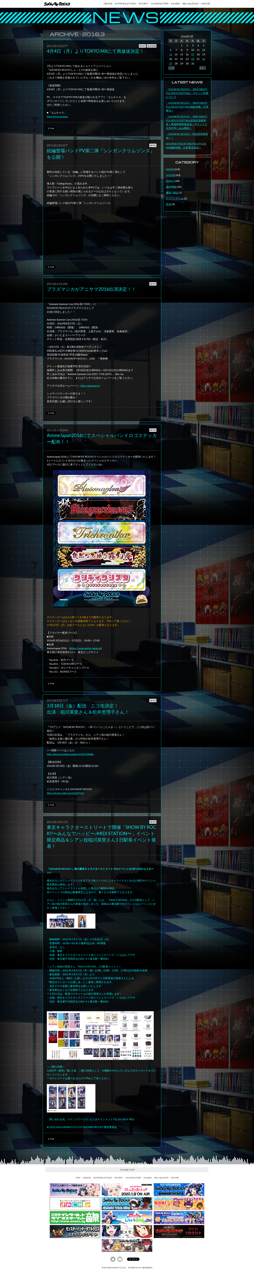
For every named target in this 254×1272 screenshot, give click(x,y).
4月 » (203, 67)
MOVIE (205, 3)
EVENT (170, 180)
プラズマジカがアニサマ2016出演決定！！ (91, 289)
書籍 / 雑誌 (172, 192)
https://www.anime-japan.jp (85, 648)
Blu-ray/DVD (191, 3)
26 (203, 58)
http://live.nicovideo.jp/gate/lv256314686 (70, 754)
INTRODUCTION (125, 3)
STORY (144, 3)
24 (192, 58)
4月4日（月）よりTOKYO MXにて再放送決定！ (95, 51)
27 (170, 63)
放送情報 (151, 46)
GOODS (170, 175)
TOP (77, 1177)
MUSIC (175, 3)
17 (192, 54)
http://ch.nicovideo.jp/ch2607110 (65, 792)
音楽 (168, 204)
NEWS (108, 3)
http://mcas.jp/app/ (57, 116)
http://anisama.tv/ (90, 385)
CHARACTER (159, 3)
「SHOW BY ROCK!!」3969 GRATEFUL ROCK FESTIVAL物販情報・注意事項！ (187, 106)
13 (170, 54)
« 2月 (171, 67)
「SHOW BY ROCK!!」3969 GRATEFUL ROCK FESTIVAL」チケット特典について (187, 93)
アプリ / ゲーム (174, 198)
